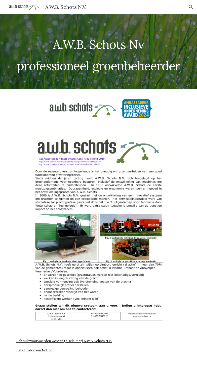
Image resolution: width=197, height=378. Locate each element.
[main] (98, 51)
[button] (191, 7)
